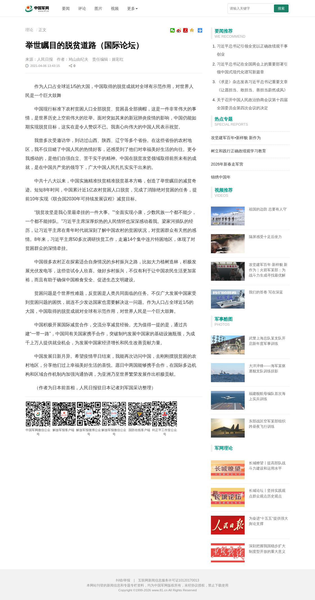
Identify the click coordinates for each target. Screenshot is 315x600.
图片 (98, 8)
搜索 (281, 8)
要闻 (66, 8)
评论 (82, 8)
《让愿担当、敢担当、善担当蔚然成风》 (252, 90)
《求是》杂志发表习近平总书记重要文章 (252, 82)
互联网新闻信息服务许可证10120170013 (168, 580)
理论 (29, 30)
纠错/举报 (123, 580)
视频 (115, 8)
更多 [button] (132, 8)
